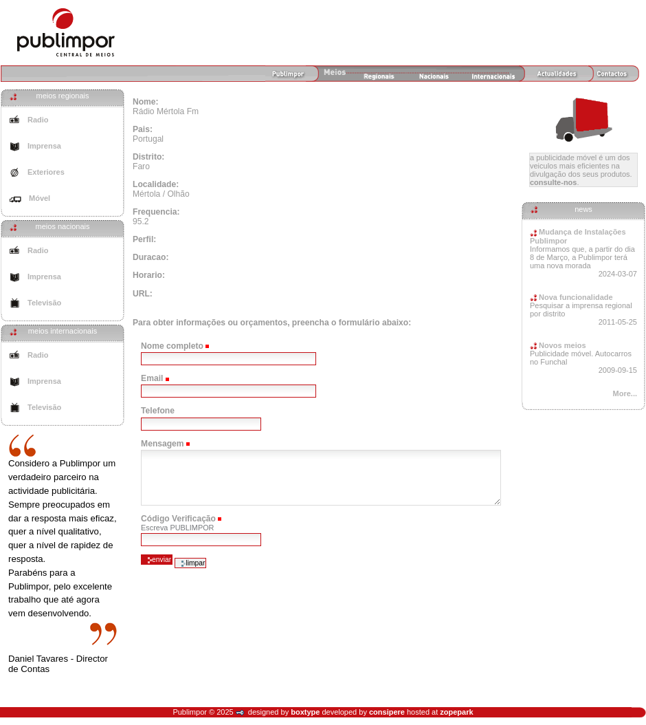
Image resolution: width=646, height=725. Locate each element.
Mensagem (162, 443)
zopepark (456, 712)
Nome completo (172, 346)
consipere (387, 712)
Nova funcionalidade (571, 297)
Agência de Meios (66, 32)
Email (152, 378)
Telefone (158, 410)
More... (625, 393)
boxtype (305, 712)
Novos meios (558, 345)
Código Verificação (178, 518)
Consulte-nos (553, 182)
